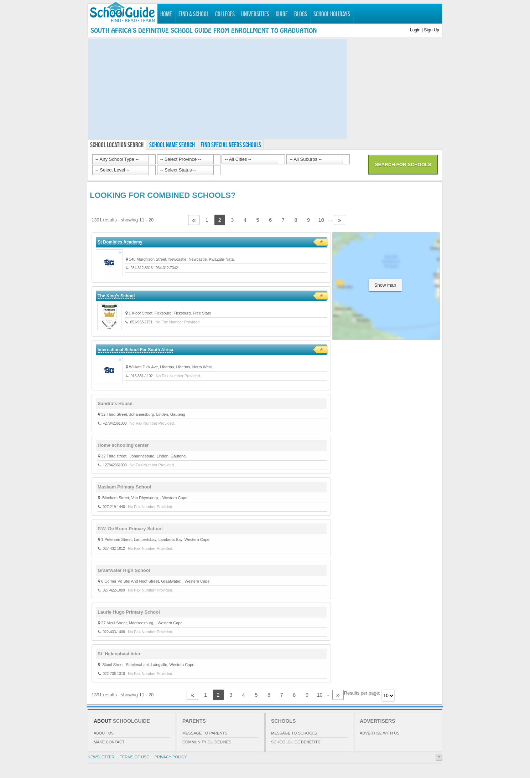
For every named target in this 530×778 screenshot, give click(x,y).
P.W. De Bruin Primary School (130, 528)
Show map (385, 285)
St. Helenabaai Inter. (120, 653)
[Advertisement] (217, 89)
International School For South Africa (135, 349)
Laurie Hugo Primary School (129, 612)
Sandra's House (115, 403)
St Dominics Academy (120, 242)
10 (321, 220)
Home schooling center (123, 445)
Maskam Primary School (124, 487)
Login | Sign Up (424, 29)
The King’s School (116, 295)
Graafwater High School (124, 570)
